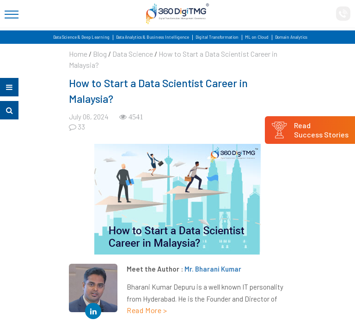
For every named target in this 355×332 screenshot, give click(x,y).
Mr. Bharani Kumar (212, 269)
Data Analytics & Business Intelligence (152, 37)
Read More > (147, 310)
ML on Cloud (257, 37)
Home (78, 53)
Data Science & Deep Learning (81, 37)
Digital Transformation (217, 37)
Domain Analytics (291, 37)
